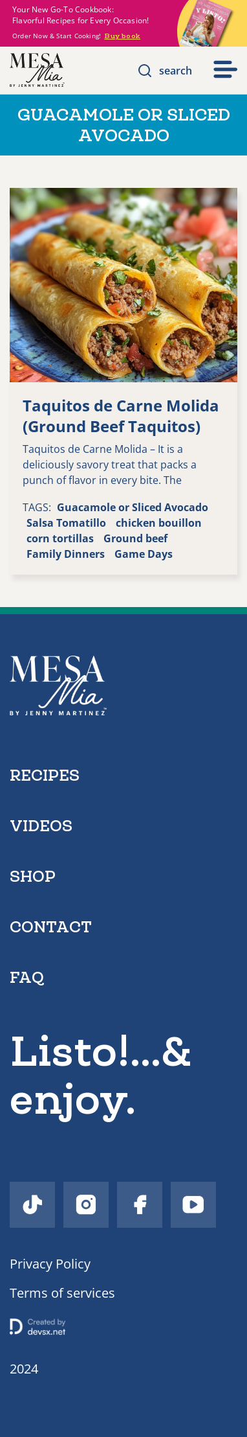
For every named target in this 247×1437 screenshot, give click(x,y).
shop (33, 876)
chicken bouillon (159, 523)
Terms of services (62, 1293)
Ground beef (135, 538)
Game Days (143, 554)
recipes (45, 775)
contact (51, 927)
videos (41, 825)
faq (27, 977)
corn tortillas (60, 538)
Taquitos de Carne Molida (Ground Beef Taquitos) (121, 416)
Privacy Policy (50, 1263)
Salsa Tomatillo (66, 523)
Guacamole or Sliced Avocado (132, 507)
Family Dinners (66, 554)
